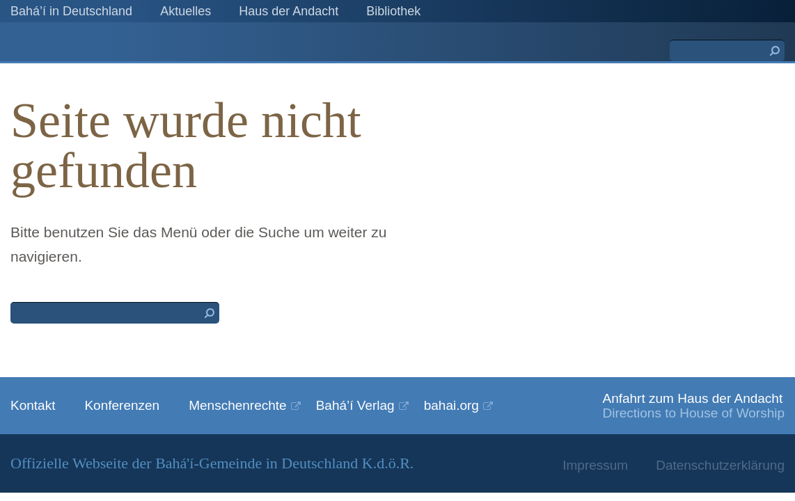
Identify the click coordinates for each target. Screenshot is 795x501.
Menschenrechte (237, 405)
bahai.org (451, 405)
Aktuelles (185, 11)
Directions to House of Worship (693, 413)
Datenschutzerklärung (720, 465)
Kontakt (32, 405)
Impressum (595, 465)
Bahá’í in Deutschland (71, 11)
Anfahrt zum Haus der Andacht (692, 398)
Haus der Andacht (288, 11)
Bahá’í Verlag (355, 405)
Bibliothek (393, 11)
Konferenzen (121, 405)
